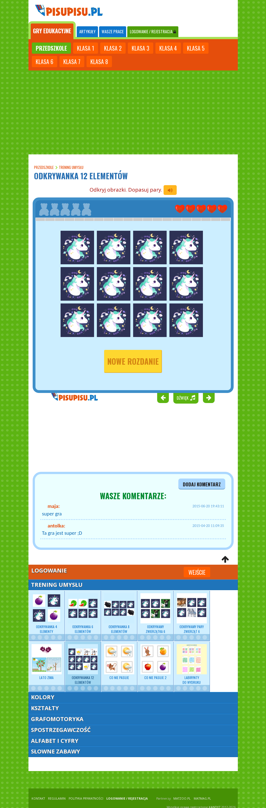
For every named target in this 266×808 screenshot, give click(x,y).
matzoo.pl (182, 798)
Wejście (196, 572)
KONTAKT (38, 798)
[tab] (52, 30)
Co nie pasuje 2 (155, 662)
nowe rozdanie (133, 361)
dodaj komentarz (202, 484)
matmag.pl (202, 798)
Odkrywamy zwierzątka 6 (155, 613)
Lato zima (47, 662)
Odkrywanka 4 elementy (47, 613)
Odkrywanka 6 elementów (83, 613)
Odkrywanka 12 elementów (83, 664)
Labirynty (192, 664)
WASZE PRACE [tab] (113, 31)
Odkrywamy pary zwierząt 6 (192, 613)
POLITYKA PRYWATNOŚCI (86, 798)
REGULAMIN (57, 798)
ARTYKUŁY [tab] (87, 31)
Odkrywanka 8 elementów (119, 613)
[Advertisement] (133, 112)
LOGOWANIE (153, 31)
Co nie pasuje (119, 662)
